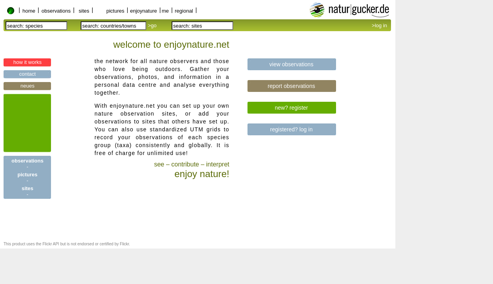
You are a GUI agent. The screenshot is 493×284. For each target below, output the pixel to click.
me (165, 11)
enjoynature (143, 11)
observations (56, 11)
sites (84, 11)
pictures (115, 11)
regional (184, 11)
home (29, 11)
